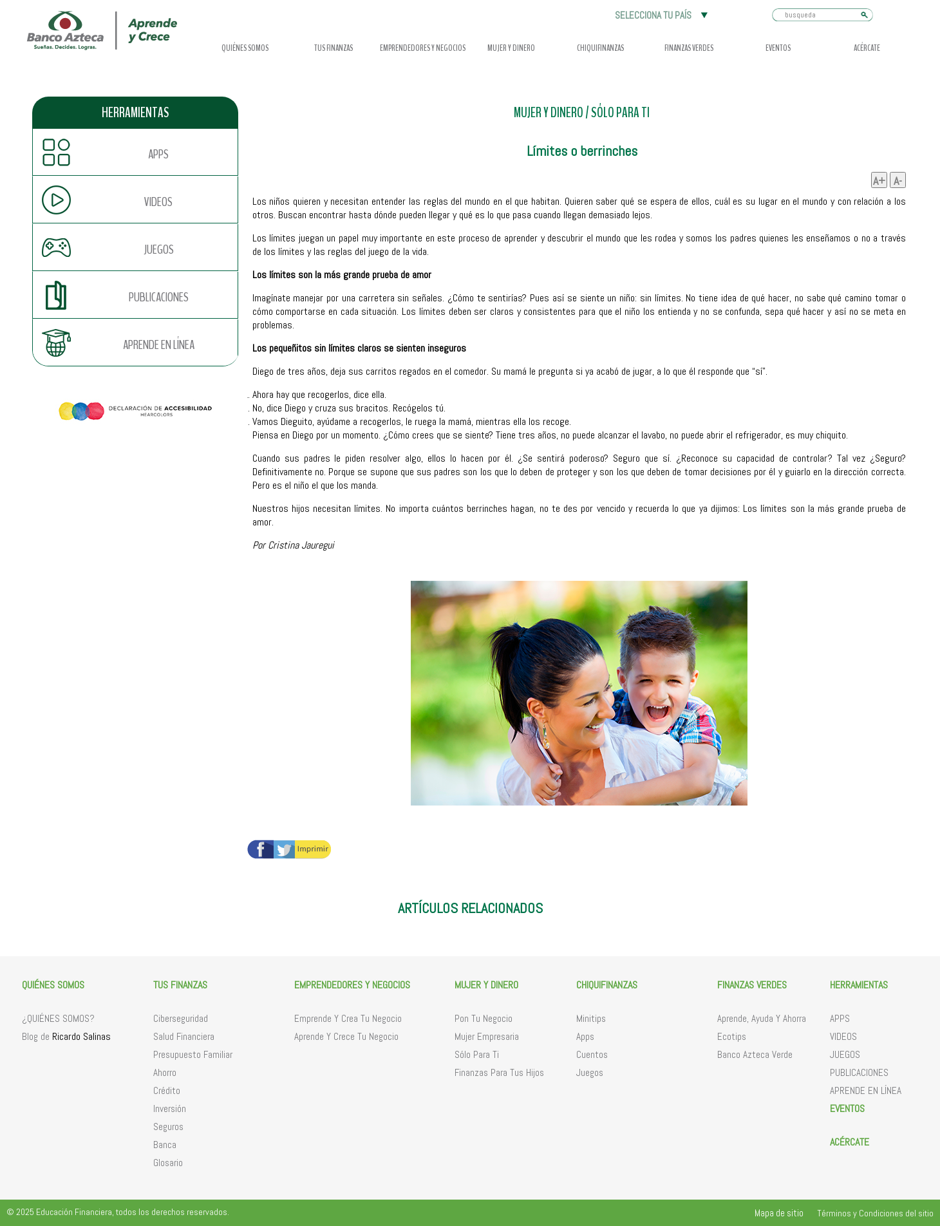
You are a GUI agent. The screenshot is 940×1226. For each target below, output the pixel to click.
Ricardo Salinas (81, 1036)
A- (898, 180)
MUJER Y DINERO (548, 113)
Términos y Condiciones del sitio (875, 1213)
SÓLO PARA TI (620, 113)
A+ (879, 180)
